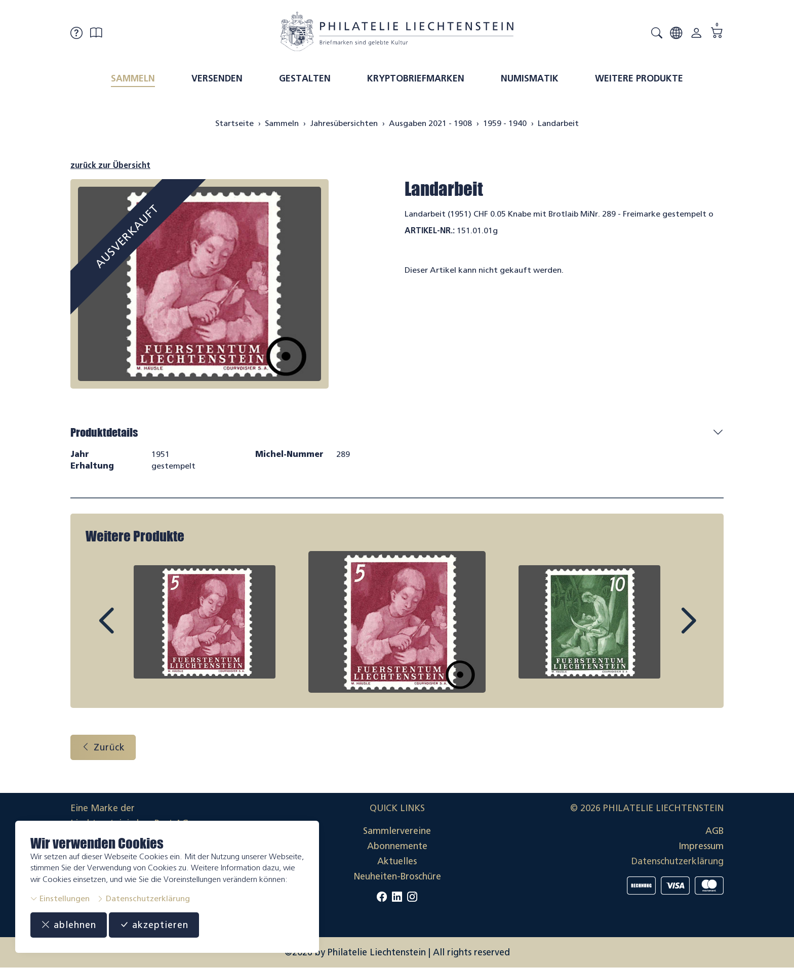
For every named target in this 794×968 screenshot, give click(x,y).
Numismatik (530, 78)
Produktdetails (104, 432)
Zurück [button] (103, 747)
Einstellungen (60, 898)
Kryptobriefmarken (415, 78)
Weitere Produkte (639, 78)
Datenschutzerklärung (143, 898)
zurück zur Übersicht (110, 165)
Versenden (217, 78)
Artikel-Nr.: (430, 230)
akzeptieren (154, 925)
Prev (129, 630)
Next (665, 630)
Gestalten (305, 78)
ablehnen (68, 925)
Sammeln (133, 78)
